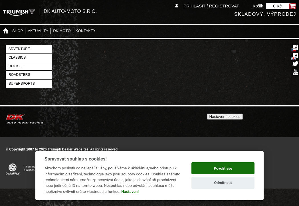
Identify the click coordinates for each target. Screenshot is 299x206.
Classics (17, 58)
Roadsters (19, 75)
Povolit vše (223, 168)
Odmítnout (223, 183)
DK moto (61, 31)
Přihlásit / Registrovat (211, 5)
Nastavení (130, 191)
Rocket (16, 66)
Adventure (19, 49)
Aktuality (38, 31)
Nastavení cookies (225, 116)
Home (6, 31)
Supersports (22, 84)
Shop (17, 31)
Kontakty (86, 31)
